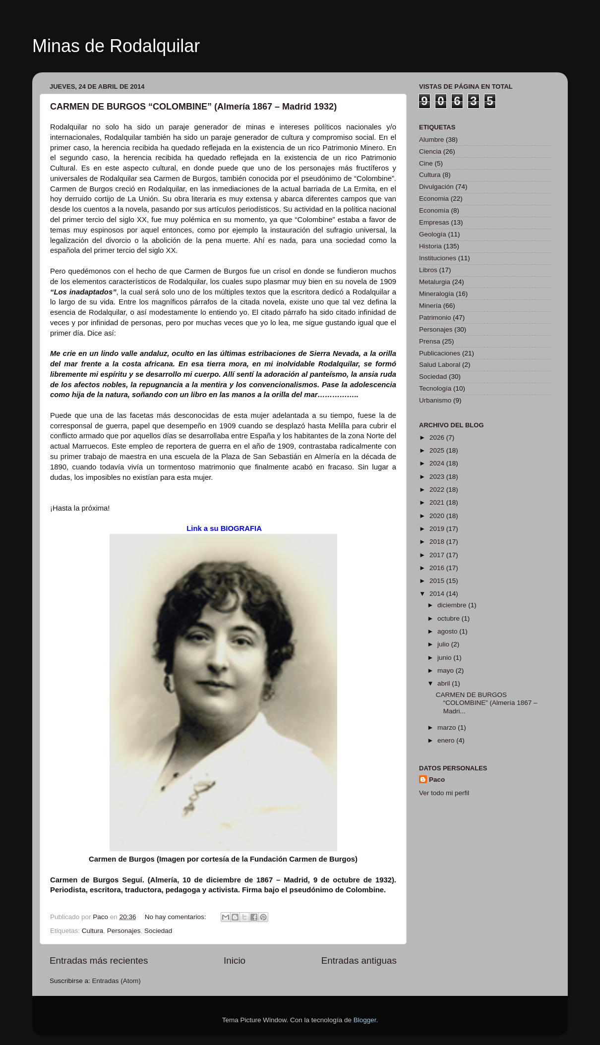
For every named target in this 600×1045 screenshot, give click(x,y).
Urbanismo (435, 400)
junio (445, 657)
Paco (437, 779)
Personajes (124, 930)
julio (444, 644)
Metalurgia (434, 282)
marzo (447, 727)
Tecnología (435, 388)
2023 (437, 476)
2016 (437, 568)
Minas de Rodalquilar (116, 46)
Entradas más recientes (99, 960)
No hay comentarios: (176, 917)
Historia (430, 246)
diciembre (452, 605)
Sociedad (158, 930)
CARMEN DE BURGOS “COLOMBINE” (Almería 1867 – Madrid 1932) (193, 107)
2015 (437, 580)
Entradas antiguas (359, 960)
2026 (437, 437)
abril (444, 683)
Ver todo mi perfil (444, 793)
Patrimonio (435, 317)
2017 (437, 555)
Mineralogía (436, 293)
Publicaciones (439, 353)
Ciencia (430, 151)
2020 (437, 516)
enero (446, 740)
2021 (437, 502)
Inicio (234, 960)
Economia (434, 198)
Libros (428, 270)
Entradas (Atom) (116, 981)
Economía (434, 210)
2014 (437, 593)
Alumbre (431, 139)
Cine (426, 163)
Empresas (434, 222)
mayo (446, 670)
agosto (448, 631)
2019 (437, 528)
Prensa (429, 341)
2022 (437, 489)
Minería (430, 305)
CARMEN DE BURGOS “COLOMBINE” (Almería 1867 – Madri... (487, 702)
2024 (437, 463)
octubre (449, 618)
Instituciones (437, 258)
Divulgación (436, 186)
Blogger (365, 1020)
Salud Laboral (439, 364)
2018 (437, 541)
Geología (432, 234)
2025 (437, 450)
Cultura (93, 930)
